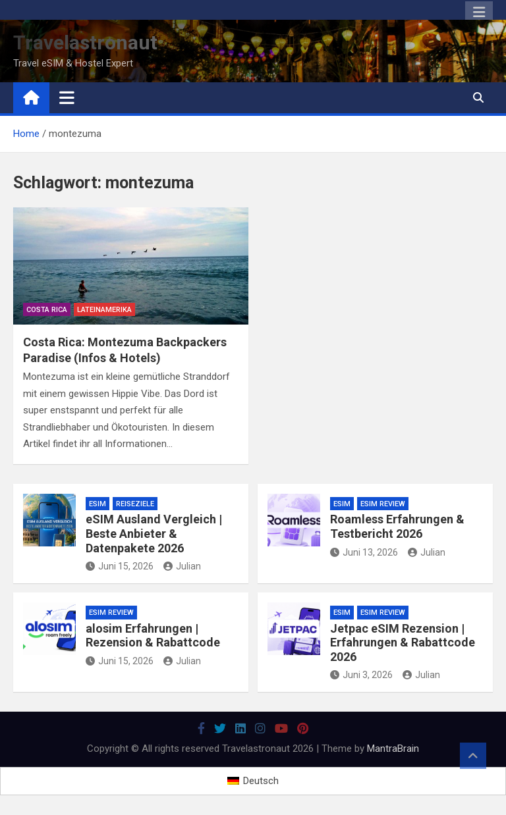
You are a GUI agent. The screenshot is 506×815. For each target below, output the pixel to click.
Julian (182, 566)
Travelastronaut (85, 42)
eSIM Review (382, 504)
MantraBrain (393, 748)
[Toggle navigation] (66, 97)
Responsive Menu (479, 12)
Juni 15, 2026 (120, 566)
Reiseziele (135, 504)
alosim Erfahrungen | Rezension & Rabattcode (153, 635)
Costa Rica (46, 309)
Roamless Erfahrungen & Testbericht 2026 (397, 526)
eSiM (97, 504)
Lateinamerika (104, 309)
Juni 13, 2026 (364, 552)
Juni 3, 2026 (361, 675)
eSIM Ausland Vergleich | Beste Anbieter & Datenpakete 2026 (154, 533)
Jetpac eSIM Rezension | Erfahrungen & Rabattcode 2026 (402, 642)
